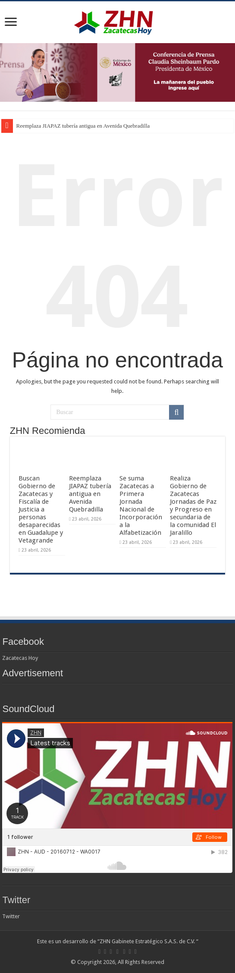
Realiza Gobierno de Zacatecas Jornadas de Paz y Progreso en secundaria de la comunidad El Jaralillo (193, 505)
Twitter (16, 900)
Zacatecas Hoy (20, 658)
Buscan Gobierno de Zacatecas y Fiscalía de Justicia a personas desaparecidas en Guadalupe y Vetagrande (41, 509)
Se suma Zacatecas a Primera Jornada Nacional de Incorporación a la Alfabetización (140, 505)
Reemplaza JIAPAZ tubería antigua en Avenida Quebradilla (83, 125)
